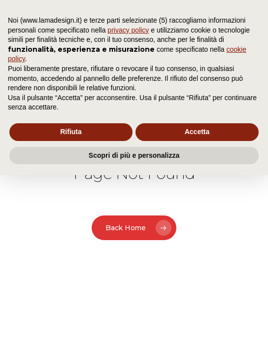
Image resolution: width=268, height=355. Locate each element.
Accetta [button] (197, 132)
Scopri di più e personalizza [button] (134, 155)
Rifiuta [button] (71, 132)
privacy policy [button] (128, 30)
